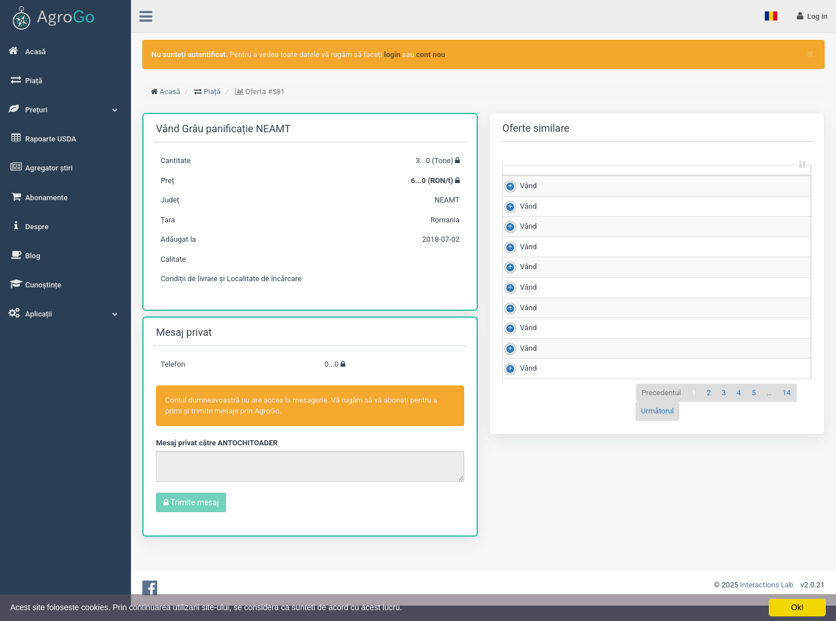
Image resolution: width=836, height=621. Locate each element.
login (392, 54)
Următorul (657, 554)
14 (786, 535)
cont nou (430, 54)
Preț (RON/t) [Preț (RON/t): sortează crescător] (617, 180)
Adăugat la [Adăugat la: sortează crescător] (778, 180)
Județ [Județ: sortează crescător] (724, 185)
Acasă (169, 91)
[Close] (810, 54)
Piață (212, 91)
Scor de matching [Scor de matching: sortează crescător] (671, 180)
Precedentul (661, 535)
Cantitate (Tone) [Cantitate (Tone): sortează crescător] (562, 180)
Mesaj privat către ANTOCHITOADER (217, 443)
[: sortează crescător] (522, 181)
